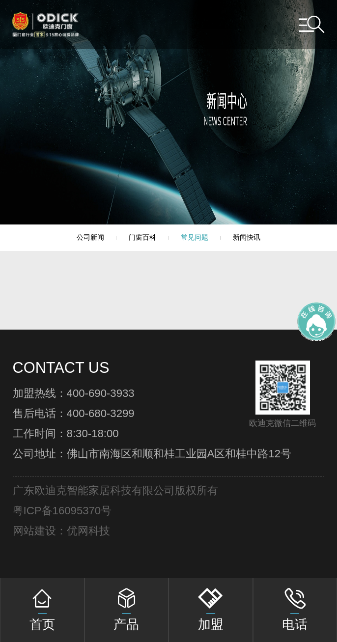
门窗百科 (142, 237)
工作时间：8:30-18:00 (66, 433)
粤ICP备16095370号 (62, 510)
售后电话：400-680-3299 (74, 413)
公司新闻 (90, 237)
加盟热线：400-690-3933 (74, 393)
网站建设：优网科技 (61, 531)
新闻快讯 (246, 237)
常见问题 (194, 237)
